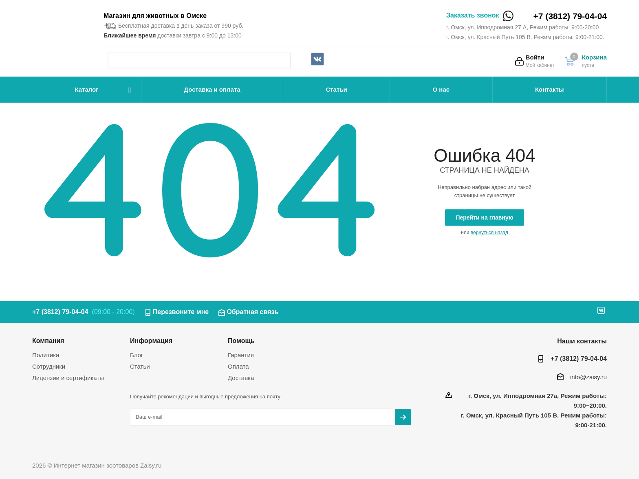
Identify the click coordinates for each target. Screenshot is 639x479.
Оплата (238, 366)
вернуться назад (489, 232)
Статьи (336, 89)
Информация (151, 340)
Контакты (549, 89)
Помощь (241, 340)
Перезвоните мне (181, 311)
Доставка (241, 377)
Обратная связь (252, 311)
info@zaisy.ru (588, 377)
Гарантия (241, 355)
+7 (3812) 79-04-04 (570, 16)
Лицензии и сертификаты (68, 377)
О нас (441, 89)
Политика (45, 355)
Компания (48, 340)
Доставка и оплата (212, 89)
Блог (136, 355)
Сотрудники (48, 366)
